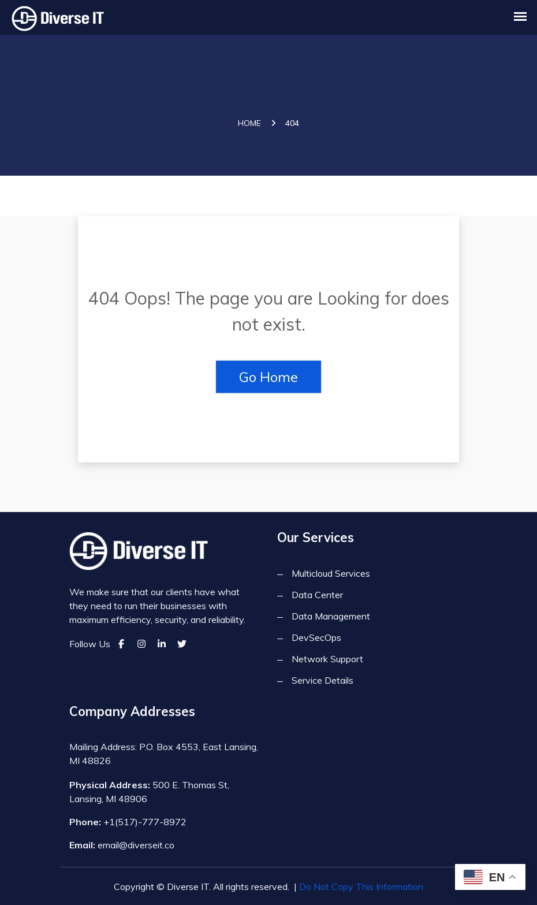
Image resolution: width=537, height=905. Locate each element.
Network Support (327, 659)
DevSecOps (316, 637)
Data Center (317, 594)
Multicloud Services (331, 573)
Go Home (268, 376)
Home (249, 123)
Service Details (322, 680)
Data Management (331, 616)
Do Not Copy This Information (361, 886)
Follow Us (89, 644)
